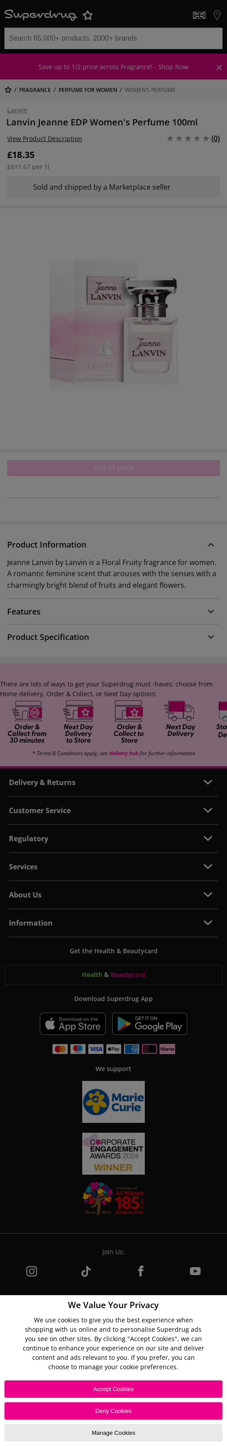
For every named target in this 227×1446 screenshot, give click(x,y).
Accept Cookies (113, 1389)
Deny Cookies (114, 1411)
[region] (113, 1370)
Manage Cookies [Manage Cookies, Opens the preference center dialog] (113, 1432)
